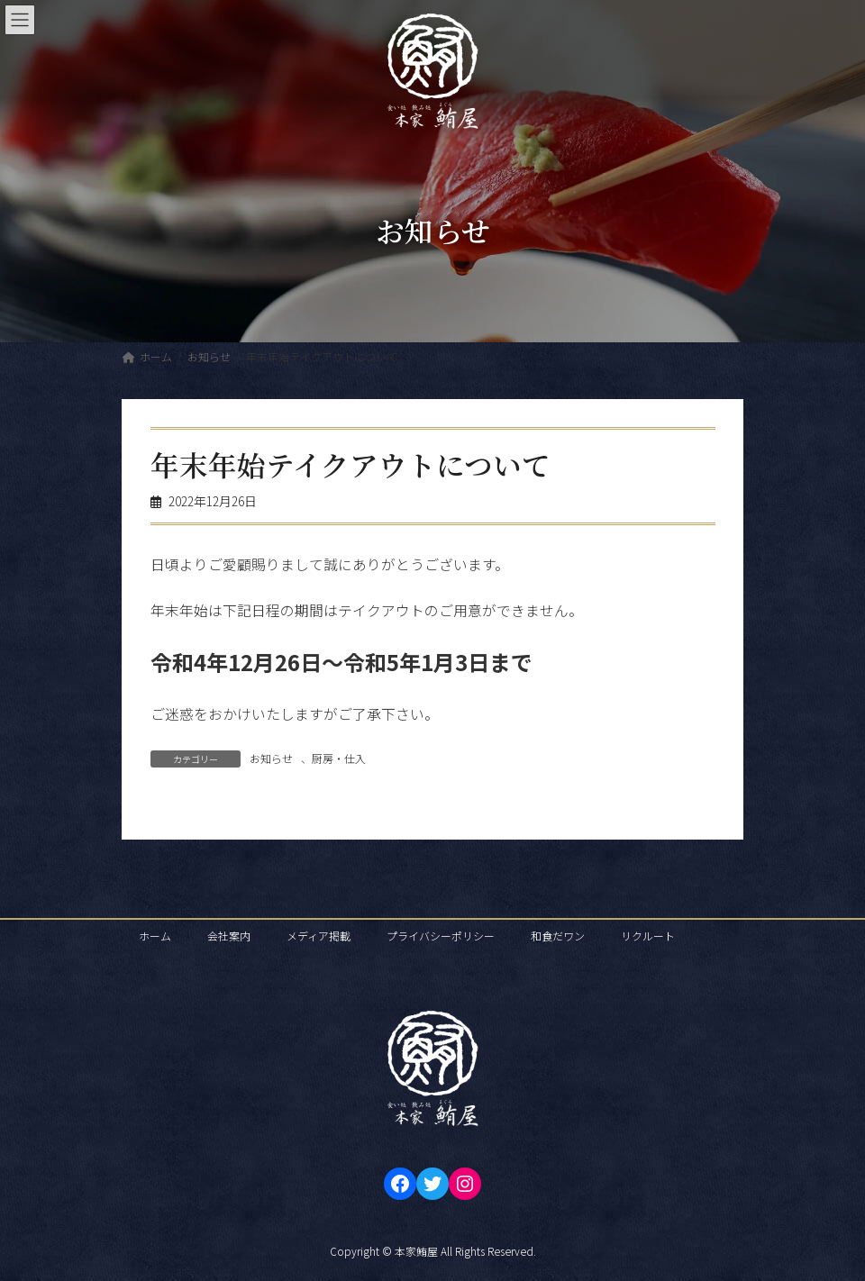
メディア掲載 (319, 935)
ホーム (155, 935)
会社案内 (228, 935)
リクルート (648, 935)
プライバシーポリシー (441, 935)
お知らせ (271, 758)
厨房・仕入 (339, 758)
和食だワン (558, 935)
